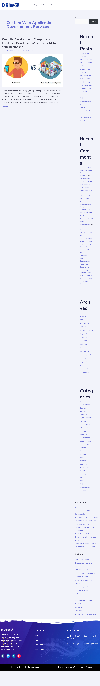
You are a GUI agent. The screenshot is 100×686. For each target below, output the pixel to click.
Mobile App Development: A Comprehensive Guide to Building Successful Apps (86, 209)
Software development (84, 602)
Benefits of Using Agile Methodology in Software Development (86, 261)
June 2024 (84, 346)
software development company (85, 466)
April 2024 (84, 353)
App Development (82, 571)
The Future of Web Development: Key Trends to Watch (85, 101)
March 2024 (84, 357)
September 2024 (86, 336)
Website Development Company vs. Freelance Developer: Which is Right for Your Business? (29, 43)
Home (27, 5)
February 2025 (85, 332)
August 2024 (85, 339)
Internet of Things (82, 588)
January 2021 (85, 378)
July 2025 (83, 318)
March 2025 (84, 329)
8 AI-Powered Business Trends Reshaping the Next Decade (86, 529)
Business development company (85, 417)
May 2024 (83, 350)
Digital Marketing (86, 423)
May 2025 (83, 322)
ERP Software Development (86, 585)
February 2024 (86, 360)
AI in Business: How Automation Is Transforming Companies (86, 539)
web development (82, 622)
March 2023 (84, 374)
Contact (51, 5)
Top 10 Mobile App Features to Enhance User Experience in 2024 (86, 195)
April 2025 (84, 325)
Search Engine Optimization (86, 599)
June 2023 (84, 364)
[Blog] (50, 655)
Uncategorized (86, 482)
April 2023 (84, 371)
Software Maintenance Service (85, 476)
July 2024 (84, 343)
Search (78, 17)
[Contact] (50, 664)
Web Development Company (13, 51)
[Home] (50, 651)
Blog (34, 5)
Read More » (7, 107)
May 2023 (83, 367)
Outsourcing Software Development (85, 443)
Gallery (42, 5)
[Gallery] (50, 659)
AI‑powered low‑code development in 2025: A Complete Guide (86, 59)
